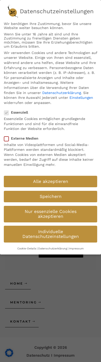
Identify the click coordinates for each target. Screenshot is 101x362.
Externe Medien (23, 138)
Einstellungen (81, 98)
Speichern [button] (51, 196)
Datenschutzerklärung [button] (52, 248)
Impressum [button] (76, 248)
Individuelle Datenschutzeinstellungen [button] (50, 234)
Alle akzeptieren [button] (50, 181)
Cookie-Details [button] (26, 248)
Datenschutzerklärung (61, 93)
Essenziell (17, 112)
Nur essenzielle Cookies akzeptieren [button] (51, 214)
